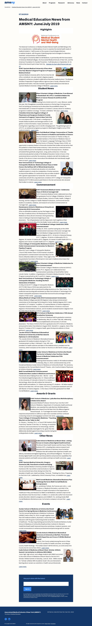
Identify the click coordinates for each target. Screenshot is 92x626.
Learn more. (54, 86)
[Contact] (84, 3)
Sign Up (27, 589)
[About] (45, 3)
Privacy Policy (47, 623)
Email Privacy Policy (55, 596)
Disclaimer (53, 623)
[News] (78, 3)
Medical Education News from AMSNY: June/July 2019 (26, 7)
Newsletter (7, 7)
